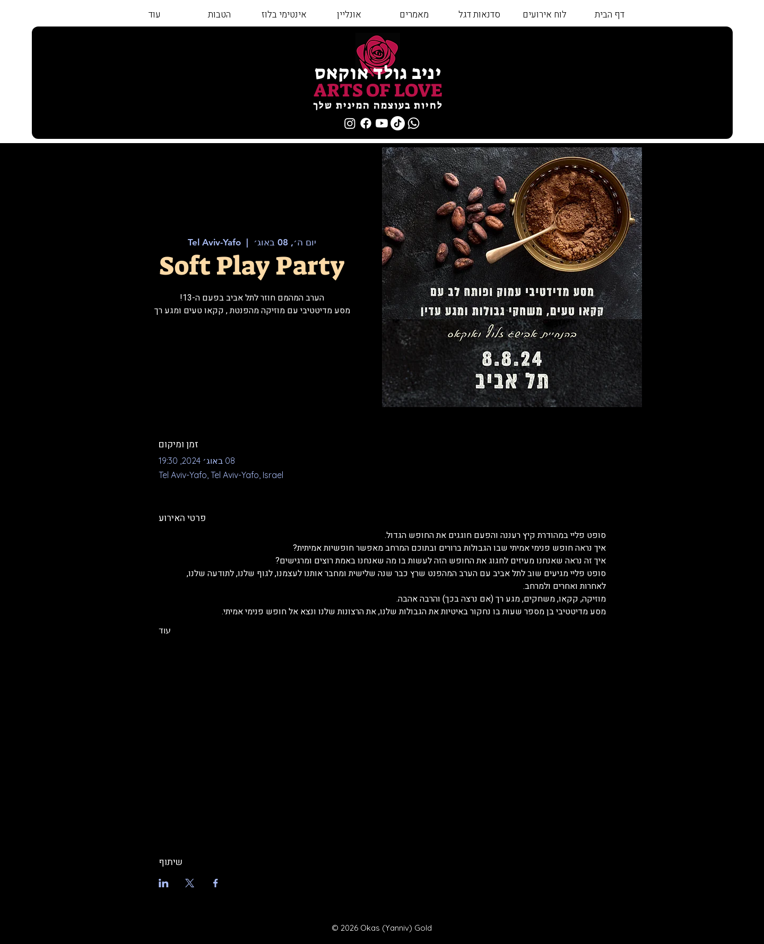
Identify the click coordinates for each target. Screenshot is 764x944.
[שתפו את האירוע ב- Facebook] (216, 883)
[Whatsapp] (413, 123)
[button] (478, 15)
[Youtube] (382, 123)
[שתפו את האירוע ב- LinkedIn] (164, 883)
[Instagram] (350, 123)
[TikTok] (397, 123)
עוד (165, 630)
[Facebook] (366, 123)
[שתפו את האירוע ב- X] (190, 883)
